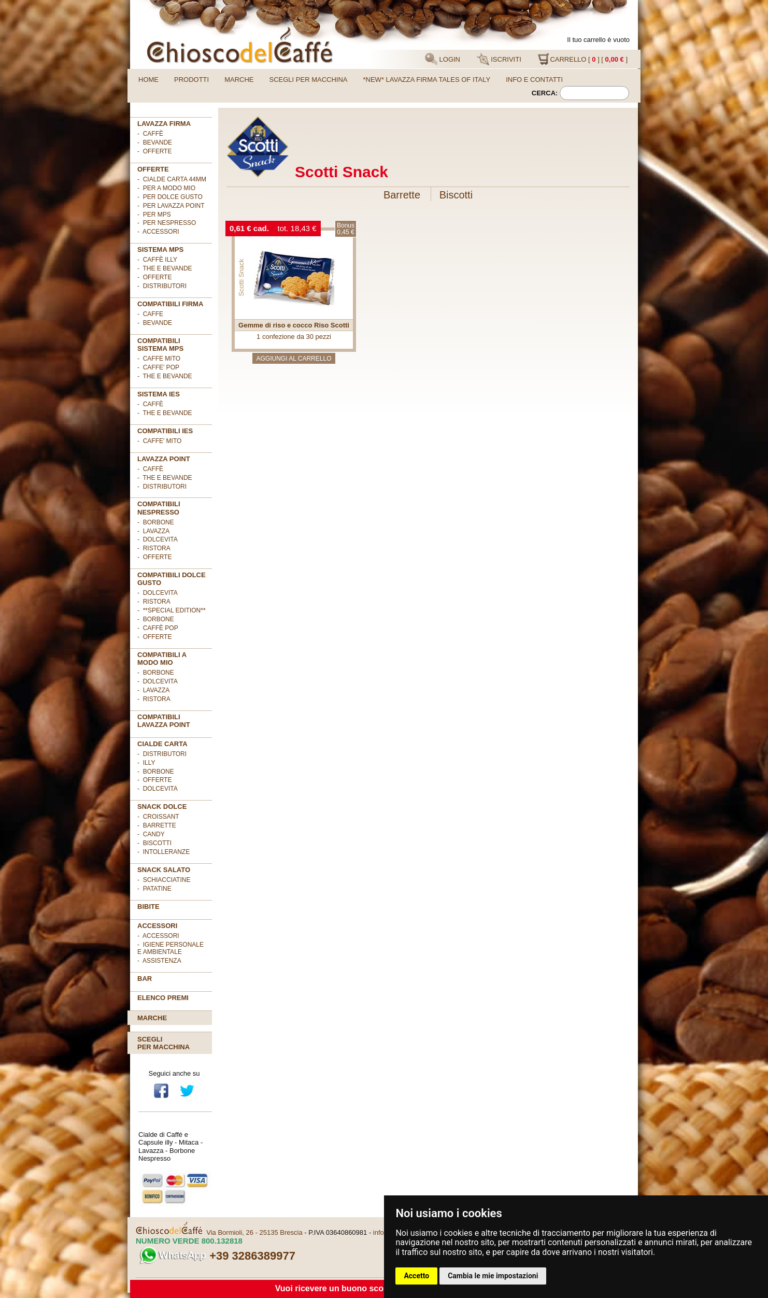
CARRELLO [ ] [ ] (582, 59)
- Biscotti (154, 843)
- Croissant (158, 816)
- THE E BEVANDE (164, 376)
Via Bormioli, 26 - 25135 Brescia (254, 1232)
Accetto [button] (416, 1276)
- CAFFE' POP (158, 367)
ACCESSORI (157, 926)
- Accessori (158, 935)
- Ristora (153, 548)
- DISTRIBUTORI (162, 754)
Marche (238, 79)
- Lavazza (153, 531)
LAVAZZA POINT (163, 459)
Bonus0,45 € (345, 229)
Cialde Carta (162, 744)
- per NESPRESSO (166, 222)
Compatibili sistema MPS (160, 344)
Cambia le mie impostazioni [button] (493, 1276)
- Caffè (150, 133)
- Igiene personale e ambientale (170, 948)
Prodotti (191, 79)
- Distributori (162, 286)
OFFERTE (153, 169)
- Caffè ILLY (157, 259)
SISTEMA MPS (160, 249)
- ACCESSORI (158, 231)
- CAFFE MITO (158, 358)
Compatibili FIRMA (170, 304)
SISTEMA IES (158, 394)
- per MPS (154, 214)
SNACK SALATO (163, 870)
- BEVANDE (154, 322)
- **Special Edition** (171, 610)
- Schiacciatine (163, 879)
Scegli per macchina (308, 79)
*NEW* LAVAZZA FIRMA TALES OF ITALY (427, 79)
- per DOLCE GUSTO (170, 197)
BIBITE (148, 906)
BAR (144, 978)
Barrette (401, 195)
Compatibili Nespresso (158, 508)
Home (148, 79)
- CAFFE (150, 314)
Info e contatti (534, 79)
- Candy (151, 834)
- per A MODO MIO (166, 188)
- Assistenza (159, 960)
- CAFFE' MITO (159, 441)
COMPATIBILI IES (165, 431)
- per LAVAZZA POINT (171, 205)
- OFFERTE (154, 151)
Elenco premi (163, 998)
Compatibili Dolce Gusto (171, 579)
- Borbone (155, 522)
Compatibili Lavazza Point (163, 721)
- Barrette (156, 825)
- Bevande (154, 142)
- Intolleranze (163, 851)
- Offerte (154, 277)
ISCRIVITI (499, 59)
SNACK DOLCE (162, 806)
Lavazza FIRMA (164, 123)
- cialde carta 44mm (171, 179)
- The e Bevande (164, 268)
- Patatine (154, 888)
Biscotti (456, 195)
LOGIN (442, 59)
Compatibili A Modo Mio (162, 658)
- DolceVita (157, 539)
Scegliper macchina (163, 1043)
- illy (146, 762)
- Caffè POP (157, 628)
